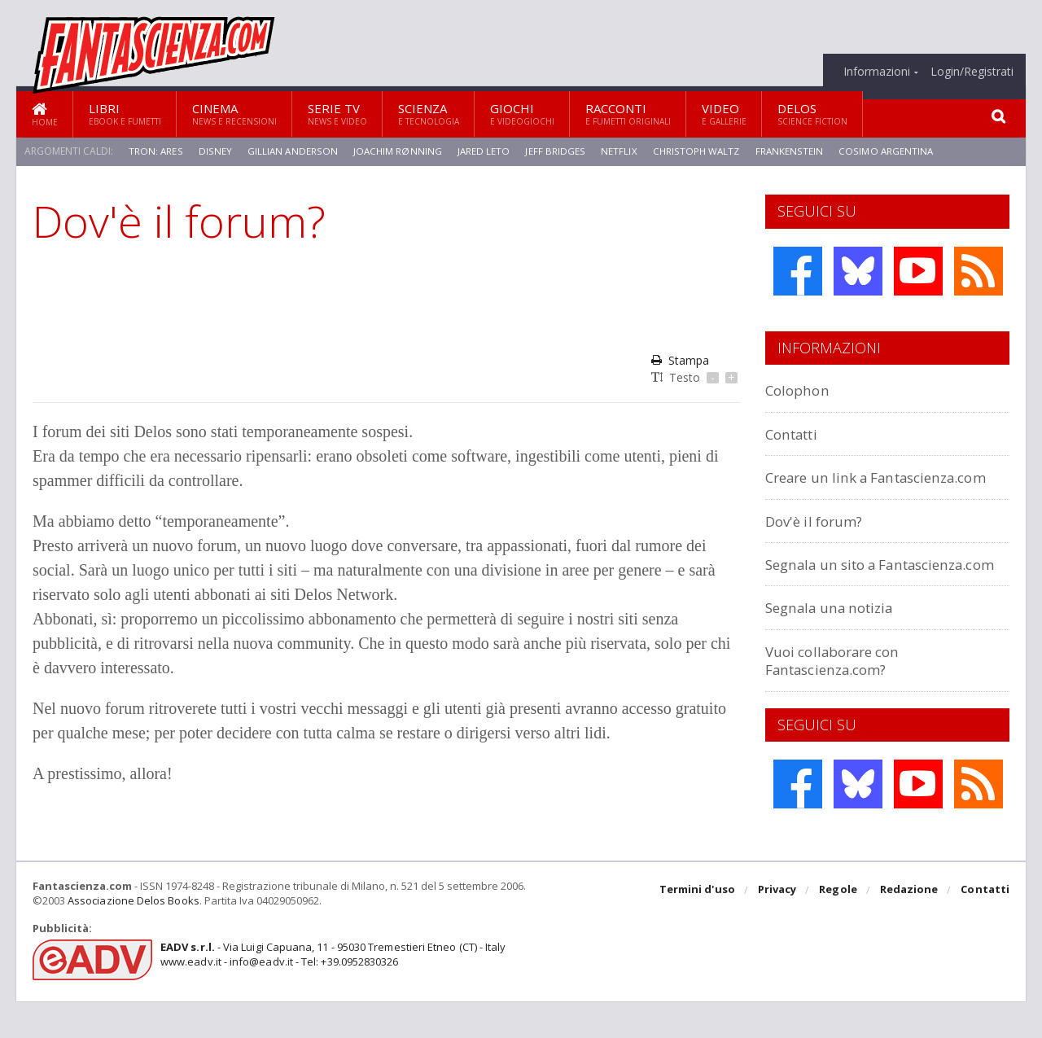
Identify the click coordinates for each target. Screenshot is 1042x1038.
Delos (812, 113)
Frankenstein (788, 151)
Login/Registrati (972, 71)
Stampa (680, 360)
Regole (839, 927)
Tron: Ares (155, 151)
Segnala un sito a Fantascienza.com (830, 591)
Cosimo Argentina (885, 151)
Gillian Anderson (291, 151)
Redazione (910, 927)
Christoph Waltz (694, 151)
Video (724, 113)
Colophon (800, 389)
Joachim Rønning (396, 151)
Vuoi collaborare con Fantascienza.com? (839, 696)
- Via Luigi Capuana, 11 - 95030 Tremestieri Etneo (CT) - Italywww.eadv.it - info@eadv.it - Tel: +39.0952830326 (330, 990)
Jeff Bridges (554, 151)
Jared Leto (483, 151)
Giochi (522, 113)
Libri (125, 113)
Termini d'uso (699, 927)
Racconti (628, 113)
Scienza (428, 113)
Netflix (617, 151)
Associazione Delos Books (133, 937)
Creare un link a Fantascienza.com (830, 485)
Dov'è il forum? (819, 538)
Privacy (779, 927)
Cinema (234, 113)
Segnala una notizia (836, 643)
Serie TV (337, 113)
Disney (214, 151)
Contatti (795, 433)
